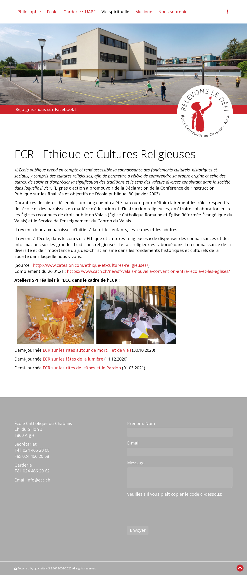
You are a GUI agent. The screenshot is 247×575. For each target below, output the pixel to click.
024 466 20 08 (36, 450)
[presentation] (162, 507)
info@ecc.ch (38, 480)
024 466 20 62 (36, 471)
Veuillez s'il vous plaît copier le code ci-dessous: (174, 494)
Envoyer (138, 530)
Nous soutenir (172, 11)
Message (136, 462)
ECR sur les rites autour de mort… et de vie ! (87, 350)
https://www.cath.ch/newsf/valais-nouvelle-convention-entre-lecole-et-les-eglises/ (148, 271)
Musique (143, 11)
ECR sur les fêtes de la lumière (73, 359)
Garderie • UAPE (79, 11)
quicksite (40, 568)
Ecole (52, 11)
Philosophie (29, 11)
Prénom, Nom (141, 423)
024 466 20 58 (35, 456)
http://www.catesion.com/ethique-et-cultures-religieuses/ (90, 265)
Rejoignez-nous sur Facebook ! (46, 109)
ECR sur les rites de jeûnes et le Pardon (82, 368)
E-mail (133, 443)
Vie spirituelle (115, 11)
